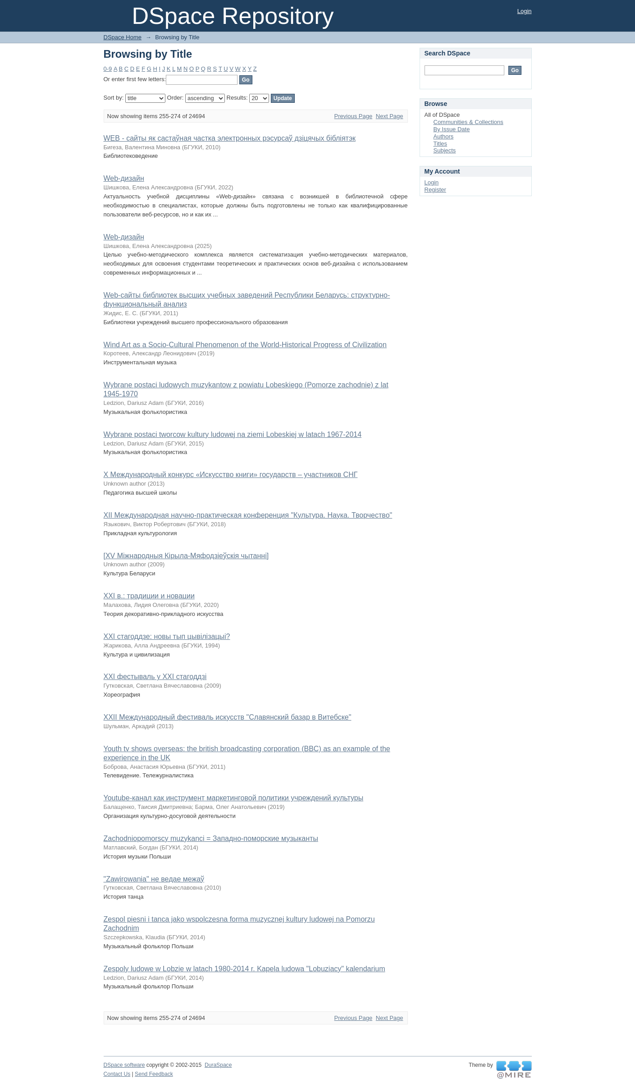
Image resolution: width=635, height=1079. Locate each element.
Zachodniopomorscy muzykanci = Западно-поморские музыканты (211, 838)
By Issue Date (452, 129)
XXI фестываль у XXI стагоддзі (155, 676)
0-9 (108, 68)
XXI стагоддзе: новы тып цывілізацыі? (167, 636)
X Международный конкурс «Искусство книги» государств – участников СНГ (231, 474)
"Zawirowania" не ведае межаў (154, 879)
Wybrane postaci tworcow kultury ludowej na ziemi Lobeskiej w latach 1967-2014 (233, 434)
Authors (444, 136)
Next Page (389, 116)
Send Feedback (154, 1074)
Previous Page (353, 116)
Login (524, 11)
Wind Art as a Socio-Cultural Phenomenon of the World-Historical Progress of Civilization (245, 345)
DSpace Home (123, 37)
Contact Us (117, 1074)
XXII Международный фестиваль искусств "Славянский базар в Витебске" (228, 717)
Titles (441, 143)
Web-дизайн (124, 178)
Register (435, 189)
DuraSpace (218, 1065)
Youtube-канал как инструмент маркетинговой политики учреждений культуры (234, 798)
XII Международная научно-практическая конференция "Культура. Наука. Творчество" (248, 515)
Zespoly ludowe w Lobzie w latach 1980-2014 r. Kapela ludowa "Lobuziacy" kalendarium (244, 969)
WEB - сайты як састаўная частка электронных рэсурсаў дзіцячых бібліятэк (230, 138)
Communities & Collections (468, 122)
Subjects (445, 150)
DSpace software (124, 1065)
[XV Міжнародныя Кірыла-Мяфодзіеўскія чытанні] (186, 556)
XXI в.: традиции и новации (149, 596)
